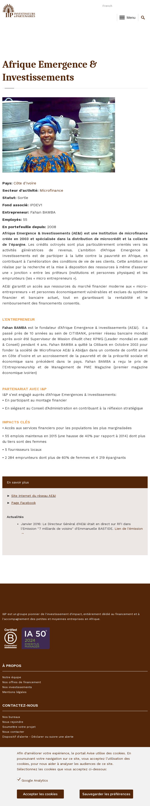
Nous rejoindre (12, 722)
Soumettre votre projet (18, 726)
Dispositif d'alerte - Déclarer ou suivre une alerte (37, 736)
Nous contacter (13, 731)
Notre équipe (11, 677)
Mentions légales (14, 692)
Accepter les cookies (40, 794)
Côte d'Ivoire (25, 183)
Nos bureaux (11, 717)
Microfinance (51, 190)
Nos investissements (17, 687)
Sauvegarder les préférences (106, 794)
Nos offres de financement (21, 682)
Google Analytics (35, 780)
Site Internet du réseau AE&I (33, 496)
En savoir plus (18, 482)
